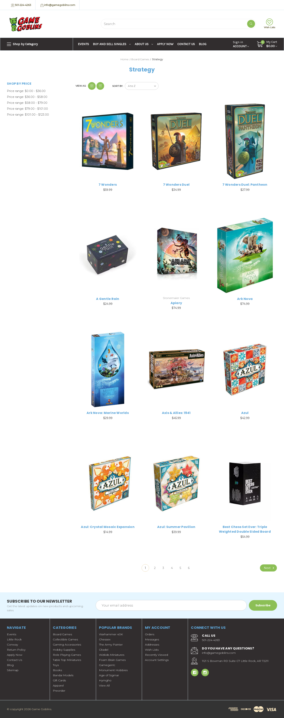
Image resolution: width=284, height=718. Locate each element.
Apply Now (165, 44)
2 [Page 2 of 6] (155, 568)
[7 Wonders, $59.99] (107, 141)
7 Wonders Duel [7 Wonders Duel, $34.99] (176, 184)
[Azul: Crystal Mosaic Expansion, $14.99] (107, 483)
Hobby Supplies (64, 649)
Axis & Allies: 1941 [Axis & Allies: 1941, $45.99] (176, 413)
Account (241, 44)
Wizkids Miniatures (111, 655)
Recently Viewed (156, 655)
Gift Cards (59, 680)
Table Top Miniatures (67, 660)
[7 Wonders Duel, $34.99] (176, 141)
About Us (144, 44)
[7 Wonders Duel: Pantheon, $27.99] (245, 141)
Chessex (104, 639)
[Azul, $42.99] (245, 369)
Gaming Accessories (67, 644)
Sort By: (117, 85)
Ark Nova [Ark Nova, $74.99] (245, 299)
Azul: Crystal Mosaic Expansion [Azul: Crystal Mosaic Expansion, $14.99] (108, 527)
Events (83, 44)
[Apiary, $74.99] (176, 255)
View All (104, 685)
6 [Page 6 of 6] (189, 568)
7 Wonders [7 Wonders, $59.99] (108, 184)
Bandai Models (63, 675)
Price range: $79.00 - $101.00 (27, 108)
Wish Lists (269, 24)
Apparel (58, 685)
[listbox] (142, 86)
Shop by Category (22, 44)
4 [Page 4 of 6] (172, 568)
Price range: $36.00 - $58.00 (27, 97)
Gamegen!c (107, 665)
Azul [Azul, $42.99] (245, 413)
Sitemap (13, 670)
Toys (56, 665)
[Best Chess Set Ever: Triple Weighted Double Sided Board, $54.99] (245, 483)
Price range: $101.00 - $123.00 (28, 114)
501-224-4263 (21, 5)
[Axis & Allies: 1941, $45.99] (176, 369)
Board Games (62, 634)
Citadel (103, 649)
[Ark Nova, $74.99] (245, 255)
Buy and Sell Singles (112, 44)
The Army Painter (111, 644)
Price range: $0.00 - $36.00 (26, 91)
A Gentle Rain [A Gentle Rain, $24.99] (107, 299)
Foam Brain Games (112, 660)
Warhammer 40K (111, 634)
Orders (149, 634)
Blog (202, 44)
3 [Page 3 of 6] (163, 568)
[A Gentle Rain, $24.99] (107, 255)
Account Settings (157, 660)
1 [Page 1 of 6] (145, 568)
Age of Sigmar (109, 675)
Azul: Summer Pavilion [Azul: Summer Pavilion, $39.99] (176, 527)
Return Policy (16, 649)
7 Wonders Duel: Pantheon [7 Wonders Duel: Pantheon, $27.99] (244, 184)
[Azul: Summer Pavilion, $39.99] (176, 483)
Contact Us (186, 44)
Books (57, 670)
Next (269, 568)
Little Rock (14, 639)
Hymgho (105, 680)
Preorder (59, 690)
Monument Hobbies (113, 670)
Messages (152, 639)
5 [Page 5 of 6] (180, 568)
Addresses (152, 644)
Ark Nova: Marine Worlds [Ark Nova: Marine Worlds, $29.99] (108, 413)
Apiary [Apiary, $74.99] (176, 303)
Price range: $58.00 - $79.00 (27, 103)
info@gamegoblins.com (57, 5)
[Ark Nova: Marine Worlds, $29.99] (107, 369)
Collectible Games (65, 639)
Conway (12, 644)
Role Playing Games (67, 655)
